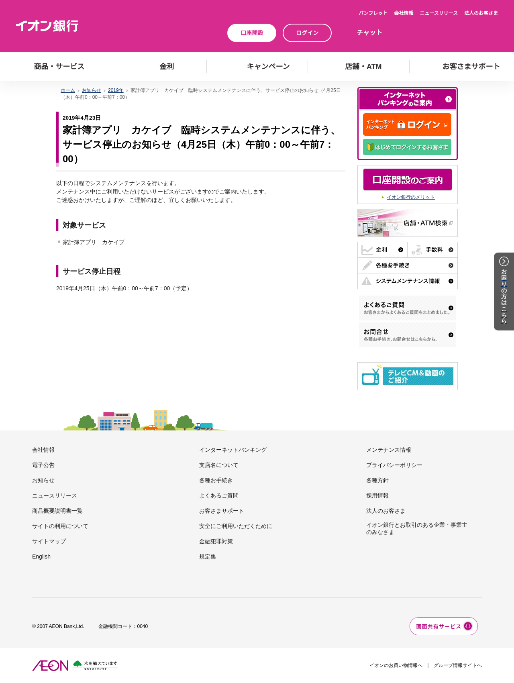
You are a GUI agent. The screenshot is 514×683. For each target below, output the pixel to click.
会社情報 (403, 13)
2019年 (116, 90)
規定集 (207, 556)
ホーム (68, 90)
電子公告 (43, 465)
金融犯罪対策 (216, 541)
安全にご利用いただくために (235, 526)
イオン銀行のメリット (411, 197)
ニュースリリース (439, 13)
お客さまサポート (221, 511)
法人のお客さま (481, 13)
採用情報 (377, 495)
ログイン (307, 33)
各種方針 (377, 480)
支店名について (219, 465)
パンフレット (373, 13)
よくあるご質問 (219, 495)
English (41, 556)
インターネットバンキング (233, 449)
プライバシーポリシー (394, 465)
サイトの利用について (60, 526)
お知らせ (91, 90)
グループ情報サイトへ (458, 665)
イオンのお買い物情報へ (395, 665)
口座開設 (252, 33)
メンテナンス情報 (388, 449)
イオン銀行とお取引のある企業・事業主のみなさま (416, 528)
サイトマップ (49, 541)
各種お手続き (216, 480)
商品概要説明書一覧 (57, 511)
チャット (369, 32)
